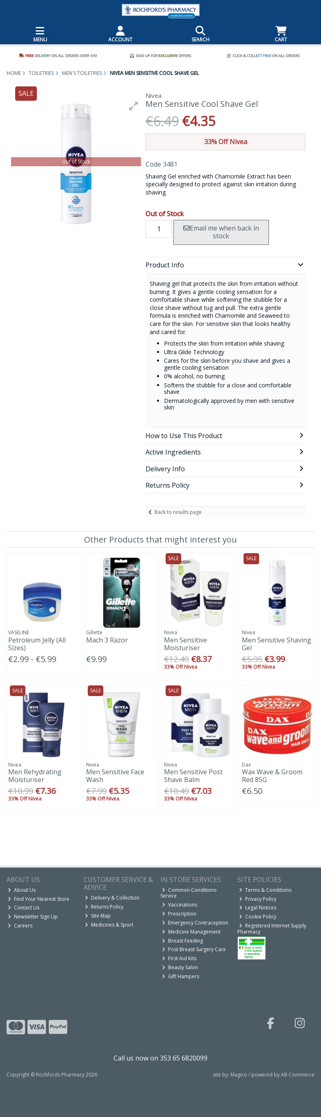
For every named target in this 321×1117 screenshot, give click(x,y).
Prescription (179, 913)
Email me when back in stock (221, 232)
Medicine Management (191, 931)
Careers (20, 925)
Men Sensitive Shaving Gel (276, 643)
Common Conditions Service (188, 892)
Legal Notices (257, 907)
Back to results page (178, 512)
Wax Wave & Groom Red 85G (272, 775)
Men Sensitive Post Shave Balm (193, 775)
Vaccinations (179, 904)
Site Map (98, 915)
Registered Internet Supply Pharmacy (271, 928)
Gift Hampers (180, 976)
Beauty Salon (180, 967)
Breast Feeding (182, 940)
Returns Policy (104, 906)
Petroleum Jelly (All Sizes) (37, 643)
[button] (133, 106)
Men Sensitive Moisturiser (185, 643)
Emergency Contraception (195, 922)
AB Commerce (297, 1074)
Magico (238, 1074)
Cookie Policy (257, 916)
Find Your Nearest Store (38, 898)
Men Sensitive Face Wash (115, 775)
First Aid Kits (179, 958)
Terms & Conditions (265, 889)
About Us (22, 889)
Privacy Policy (257, 898)
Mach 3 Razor (107, 639)
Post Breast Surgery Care (194, 949)
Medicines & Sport (109, 924)
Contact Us (23, 907)
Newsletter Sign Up (33, 916)
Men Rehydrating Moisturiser (34, 775)
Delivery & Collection (112, 897)
